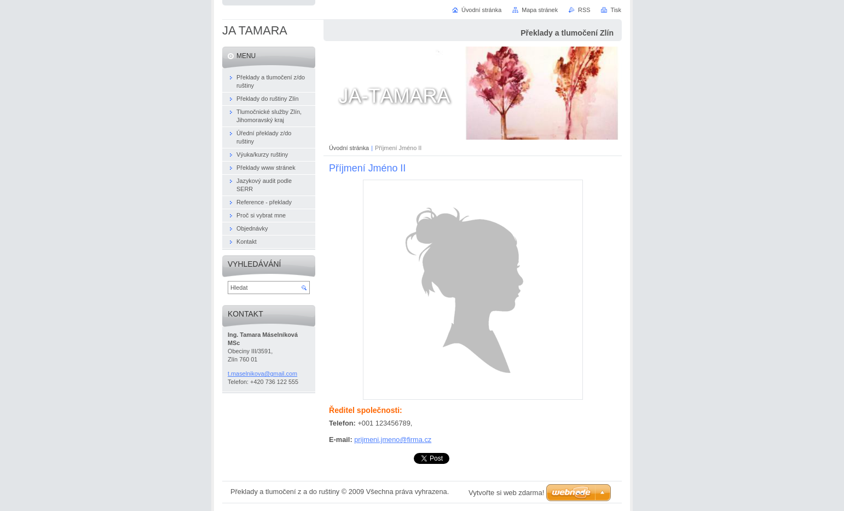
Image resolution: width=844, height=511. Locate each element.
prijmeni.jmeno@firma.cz (392, 439)
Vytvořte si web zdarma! (506, 493)
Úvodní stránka (349, 148)
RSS (584, 10)
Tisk (615, 10)
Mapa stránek (540, 10)
